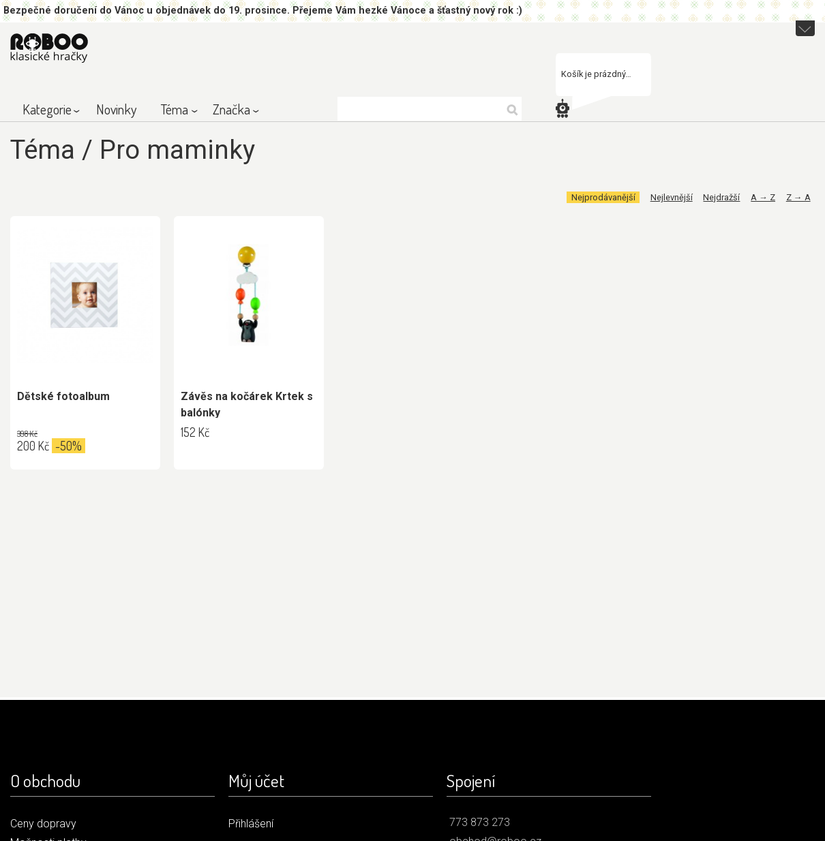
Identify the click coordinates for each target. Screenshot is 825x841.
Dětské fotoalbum (63, 396)
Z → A (798, 197)
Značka (231, 109)
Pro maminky (177, 149)
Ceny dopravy (43, 823)
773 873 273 (479, 822)
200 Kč (33, 445)
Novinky (116, 109)
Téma (174, 109)
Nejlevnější (671, 197)
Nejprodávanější (603, 197)
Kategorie (47, 109)
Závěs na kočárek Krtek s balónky (247, 404)
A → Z (763, 197)
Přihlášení (250, 823)
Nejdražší (721, 197)
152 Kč (195, 432)
